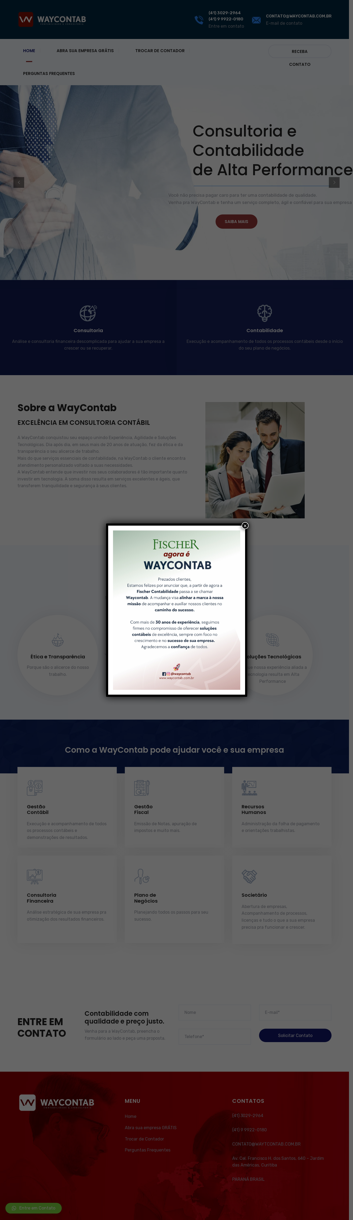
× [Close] (245, 525)
